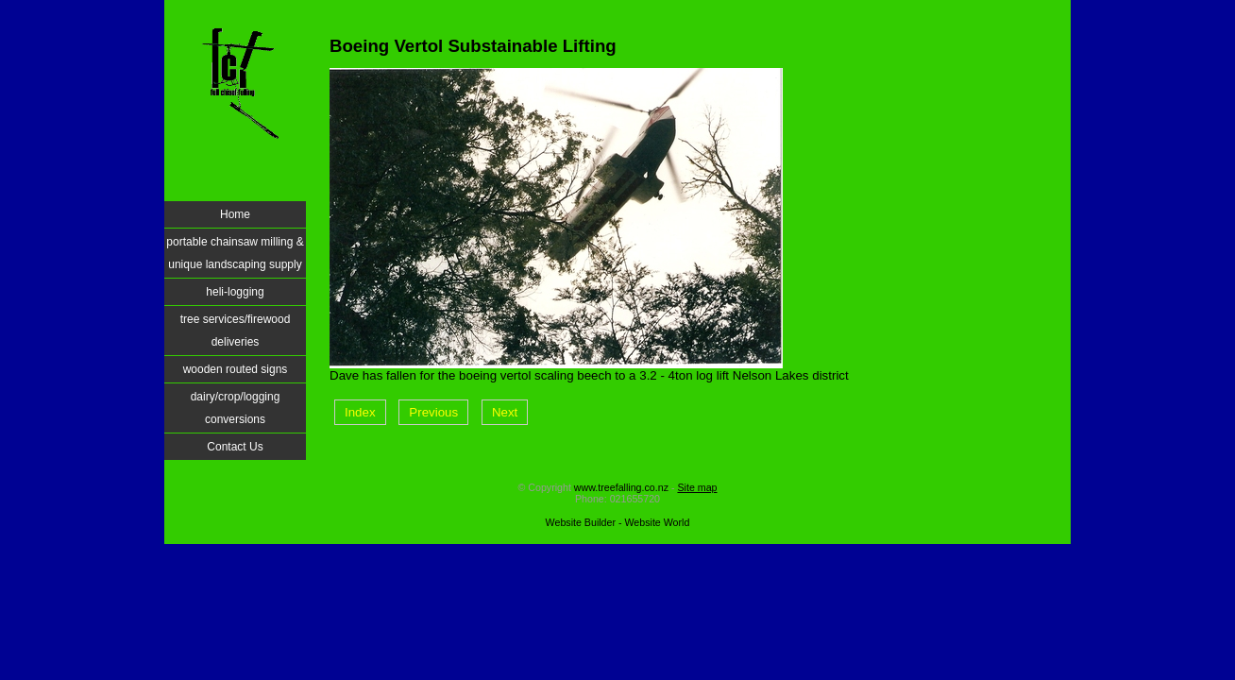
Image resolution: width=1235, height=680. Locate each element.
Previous (433, 412)
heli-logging (234, 291)
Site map (697, 487)
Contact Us (234, 446)
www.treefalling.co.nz (621, 487)
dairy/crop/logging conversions (235, 408)
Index (360, 412)
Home (235, 214)
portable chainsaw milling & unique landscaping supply (234, 253)
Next (504, 412)
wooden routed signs (235, 369)
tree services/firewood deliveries (235, 330)
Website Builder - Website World (618, 522)
